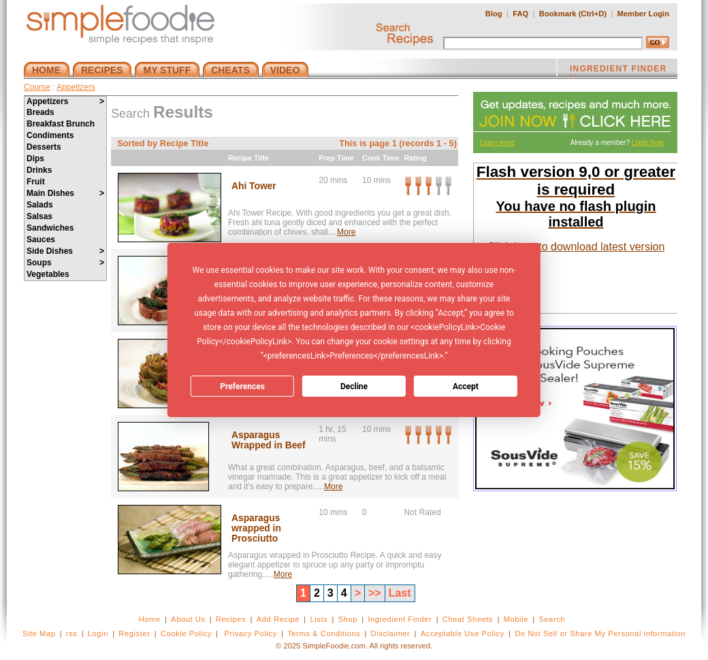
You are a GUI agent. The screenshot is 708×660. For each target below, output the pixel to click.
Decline (354, 386)
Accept (466, 386)
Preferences (242, 386)
